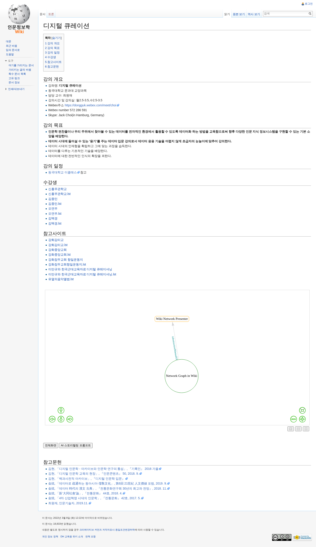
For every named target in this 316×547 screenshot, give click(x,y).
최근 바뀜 (11, 45)
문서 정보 (14, 82)
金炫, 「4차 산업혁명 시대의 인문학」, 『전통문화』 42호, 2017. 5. (95, 498)
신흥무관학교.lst (60, 194)
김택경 (53, 218)
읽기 (227, 14)
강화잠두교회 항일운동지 (66, 259)
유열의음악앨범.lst (61, 279)
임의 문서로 (13, 50)
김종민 (53, 199)
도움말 (10, 54)
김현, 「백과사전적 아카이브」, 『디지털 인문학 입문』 (87, 478)
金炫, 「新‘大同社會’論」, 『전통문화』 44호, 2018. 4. (86, 493)
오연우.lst (55, 213)
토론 (51, 14)
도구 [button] (10, 60)
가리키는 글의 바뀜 (20, 69)
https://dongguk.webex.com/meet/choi (91, 105)
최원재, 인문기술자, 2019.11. (69, 503)
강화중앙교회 (58, 250)
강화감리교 (56, 240)
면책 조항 (91, 537)
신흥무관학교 (58, 189)
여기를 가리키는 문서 (21, 65)
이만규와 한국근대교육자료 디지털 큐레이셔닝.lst (83, 274)
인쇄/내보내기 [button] (16, 89)
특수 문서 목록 (17, 73)
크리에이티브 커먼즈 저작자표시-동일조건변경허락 (108, 530)
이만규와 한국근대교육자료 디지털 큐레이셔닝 (81, 269)
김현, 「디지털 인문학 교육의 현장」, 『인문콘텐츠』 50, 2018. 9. (94, 474)
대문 (8, 41)
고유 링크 (14, 78)
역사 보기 (254, 14)
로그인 (308, 3)
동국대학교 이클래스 (63, 172)
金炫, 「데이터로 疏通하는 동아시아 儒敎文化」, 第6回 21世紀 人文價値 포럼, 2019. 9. (108, 483)
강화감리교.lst (58, 245)
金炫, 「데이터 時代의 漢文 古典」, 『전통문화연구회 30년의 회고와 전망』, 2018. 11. (108, 488)
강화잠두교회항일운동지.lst (68, 264)
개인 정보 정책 (51, 537)
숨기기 (57, 38)
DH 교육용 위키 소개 (72, 537)
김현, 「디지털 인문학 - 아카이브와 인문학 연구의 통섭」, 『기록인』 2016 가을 (104, 469)
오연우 (53, 208)
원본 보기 (239, 14)
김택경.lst (55, 223)
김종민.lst (55, 204)
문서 (43, 14)
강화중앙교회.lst (60, 255)
